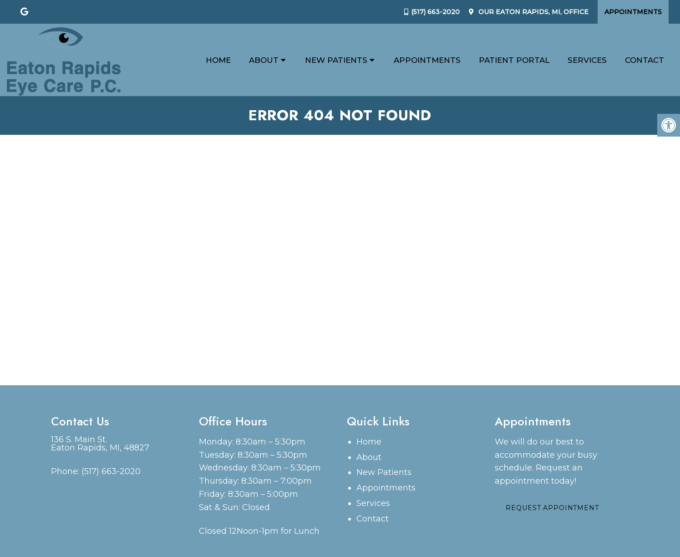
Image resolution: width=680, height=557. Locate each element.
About (264, 60)
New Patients (336, 60)
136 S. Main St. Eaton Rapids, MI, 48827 (100, 443)
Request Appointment (553, 509)
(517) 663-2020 (435, 12)
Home (218, 60)
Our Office (533, 12)
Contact (644, 60)
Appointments (633, 12)
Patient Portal (514, 60)
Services (587, 60)
